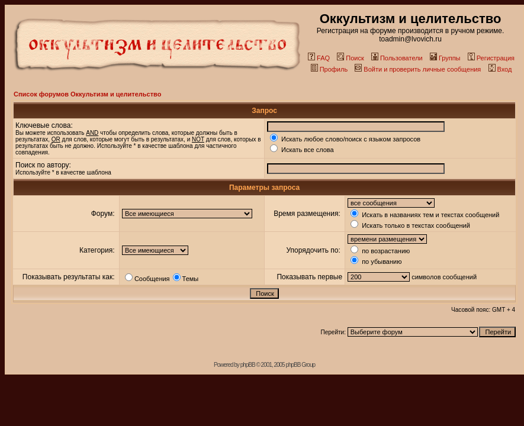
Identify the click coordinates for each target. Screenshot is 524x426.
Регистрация (491, 58)
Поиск (350, 58)
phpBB (247, 365)
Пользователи (397, 58)
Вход (500, 69)
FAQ (319, 58)
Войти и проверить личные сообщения (418, 69)
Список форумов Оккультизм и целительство (87, 94)
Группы (445, 58)
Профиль (329, 69)
